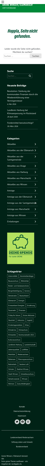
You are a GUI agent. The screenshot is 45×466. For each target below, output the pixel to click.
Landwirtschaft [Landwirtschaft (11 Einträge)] (30, 337)
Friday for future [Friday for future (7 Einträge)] (14, 308)
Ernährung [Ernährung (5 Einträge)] (31, 298)
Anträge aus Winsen (16, 208)
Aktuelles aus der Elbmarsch (20, 143)
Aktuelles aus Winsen (17, 177)
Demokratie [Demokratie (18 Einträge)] (12, 288)
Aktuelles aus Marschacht (19, 171)
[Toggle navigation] (3, 14)
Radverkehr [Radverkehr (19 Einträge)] (12, 357)
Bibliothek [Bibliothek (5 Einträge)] (25, 274)
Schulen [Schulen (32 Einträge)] (11, 362)
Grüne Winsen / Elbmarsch (17, 4)
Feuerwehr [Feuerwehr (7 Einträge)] (12, 303)
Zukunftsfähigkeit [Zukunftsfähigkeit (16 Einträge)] (23, 376)
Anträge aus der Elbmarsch (19, 189)
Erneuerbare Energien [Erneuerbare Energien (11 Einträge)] (16, 298)
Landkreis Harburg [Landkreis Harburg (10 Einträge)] (15, 337)
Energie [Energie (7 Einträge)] (21, 293)
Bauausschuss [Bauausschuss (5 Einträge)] (13, 274)
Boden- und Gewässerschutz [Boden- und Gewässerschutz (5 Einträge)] (18, 278)
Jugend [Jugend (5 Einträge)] (29, 313)
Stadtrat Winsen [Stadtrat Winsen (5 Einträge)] (23, 362)
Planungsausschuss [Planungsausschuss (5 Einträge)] (25, 352)
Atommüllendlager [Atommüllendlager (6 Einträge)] (27, 269)
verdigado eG (16, 457)
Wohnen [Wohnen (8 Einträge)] (11, 376)
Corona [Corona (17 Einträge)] (27, 283)
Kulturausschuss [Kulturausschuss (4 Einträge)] (14, 332)
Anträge (11, 183)
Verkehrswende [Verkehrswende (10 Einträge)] (13, 371)
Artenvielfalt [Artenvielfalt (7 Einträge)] (12, 269)
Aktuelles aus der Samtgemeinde (15, 151)
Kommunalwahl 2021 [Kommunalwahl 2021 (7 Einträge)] (26, 327)
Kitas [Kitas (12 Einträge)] (27, 318)
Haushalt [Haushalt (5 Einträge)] (11, 313)
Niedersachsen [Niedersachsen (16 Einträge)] (23, 347)
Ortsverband (9, 8)
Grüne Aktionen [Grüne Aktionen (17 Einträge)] (28, 308)
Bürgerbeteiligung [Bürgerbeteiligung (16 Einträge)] (15, 283)
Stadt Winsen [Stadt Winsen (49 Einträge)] (13, 367)
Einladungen (13, 214)
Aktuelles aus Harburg (17, 164)
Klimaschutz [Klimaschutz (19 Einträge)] (23, 322)
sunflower (20, 454)
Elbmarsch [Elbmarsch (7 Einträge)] (12, 293)
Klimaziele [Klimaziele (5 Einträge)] (12, 327)
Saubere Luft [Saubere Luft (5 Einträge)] (24, 357)
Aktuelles (11, 136)
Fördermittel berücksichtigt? (20, 115)
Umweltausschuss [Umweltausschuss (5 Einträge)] (27, 367)
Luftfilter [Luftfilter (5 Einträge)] (25, 342)
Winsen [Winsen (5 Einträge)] (24, 371)
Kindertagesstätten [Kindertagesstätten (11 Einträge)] (15, 318)
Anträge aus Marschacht (18, 201)
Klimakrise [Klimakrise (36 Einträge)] (12, 322)
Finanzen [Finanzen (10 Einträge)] (22, 303)
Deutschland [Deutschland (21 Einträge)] (24, 288)
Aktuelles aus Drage (16, 158)
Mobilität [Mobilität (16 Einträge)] (11, 347)
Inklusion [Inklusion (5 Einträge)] (21, 313)
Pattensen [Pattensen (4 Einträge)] (11, 352)
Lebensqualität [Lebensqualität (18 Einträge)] (13, 342)
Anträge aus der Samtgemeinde (22, 195)
